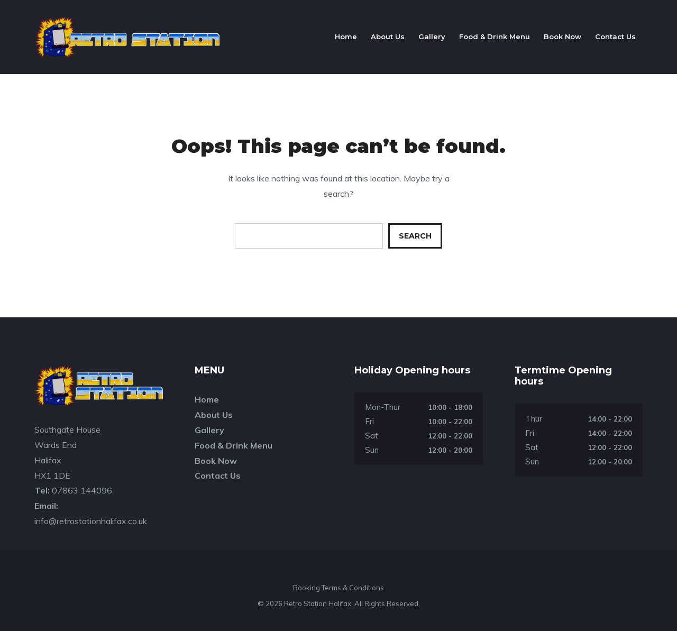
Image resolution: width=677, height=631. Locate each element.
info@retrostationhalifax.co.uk (90, 521)
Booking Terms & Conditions (338, 587)
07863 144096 (82, 490)
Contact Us (615, 36)
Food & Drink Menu (494, 36)
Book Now (562, 36)
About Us (388, 36)
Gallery (431, 36)
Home (346, 36)
